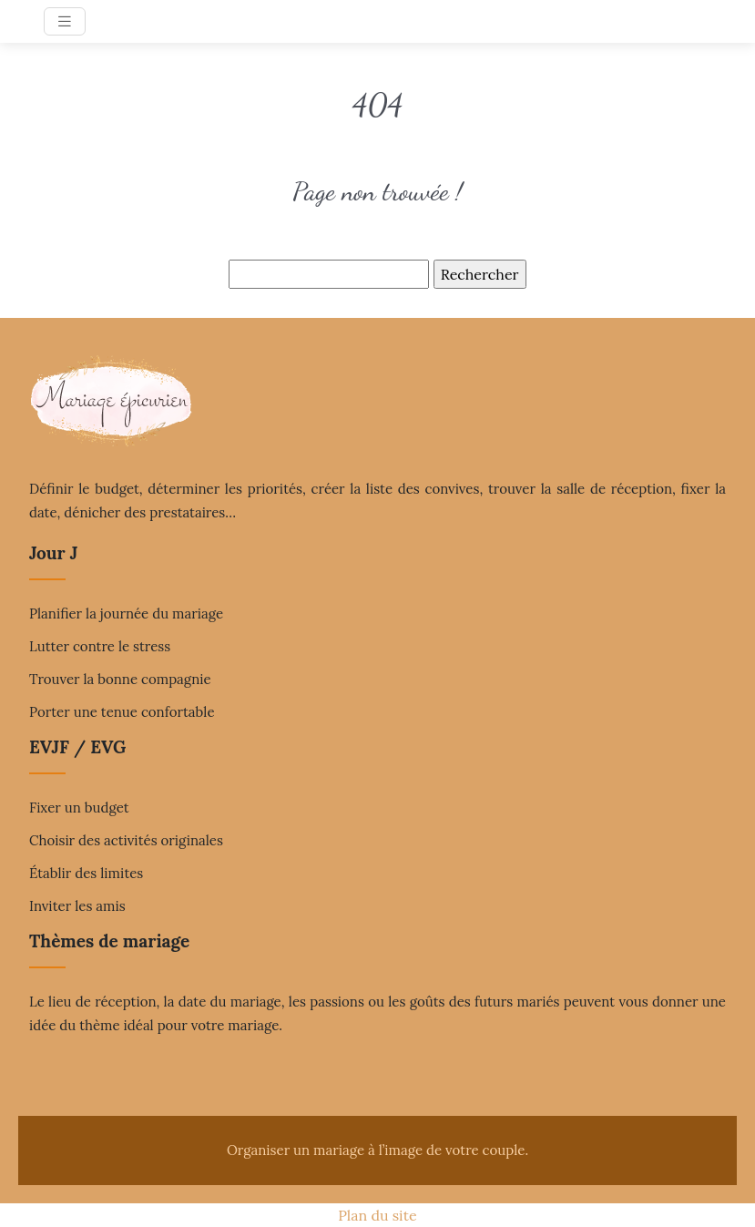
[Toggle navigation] (65, 21)
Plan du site (377, 1215)
